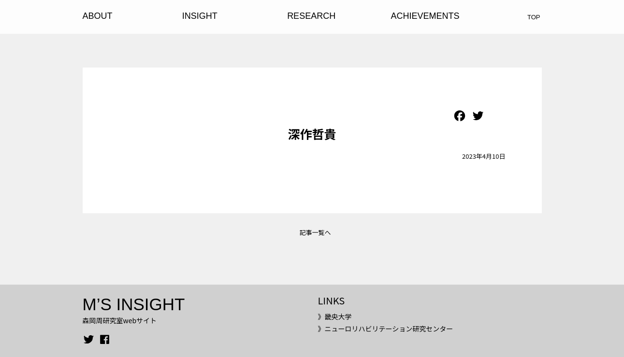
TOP (533, 17)
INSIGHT (200, 16)
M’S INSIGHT (134, 304)
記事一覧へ (315, 232)
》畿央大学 (334, 316)
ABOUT (98, 16)
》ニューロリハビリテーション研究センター (385, 328)
